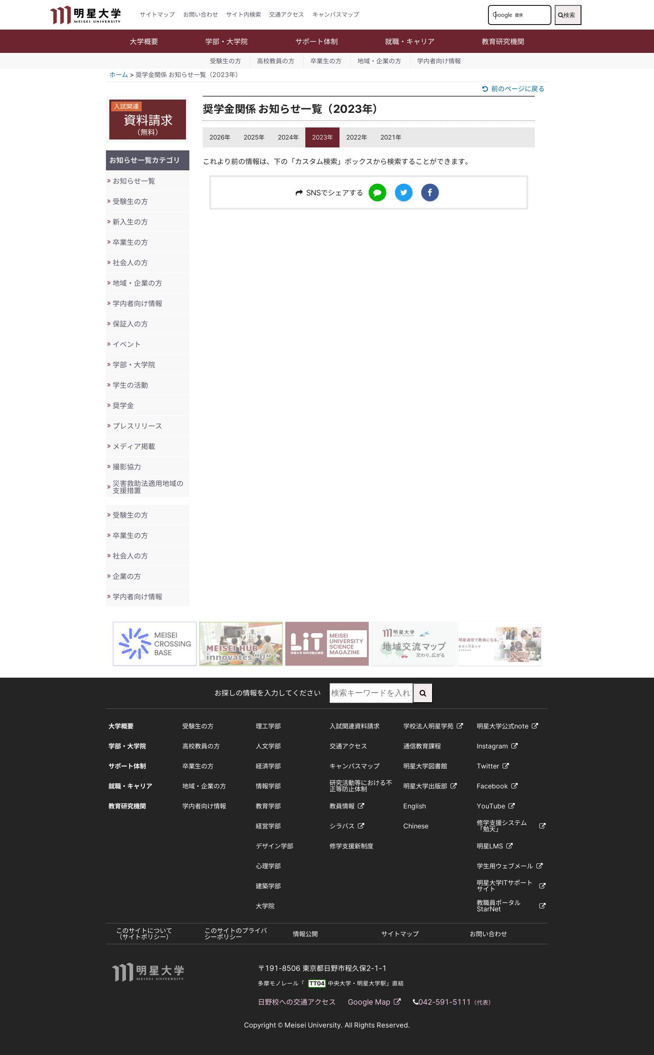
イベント (127, 344)
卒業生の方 (326, 61)
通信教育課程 (422, 746)
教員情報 (347, 806)
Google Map (374, 1001)
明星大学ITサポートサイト (511, 886)
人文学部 (268, 746)
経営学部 (268, 826)
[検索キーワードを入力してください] (519, 15)
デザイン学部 (274, 846)
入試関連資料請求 (355, 726)
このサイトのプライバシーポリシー (235, 934)
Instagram (497, 746)
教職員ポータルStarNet (511, 906)
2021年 (390, 137)
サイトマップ (157, 14)
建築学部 (268, 886)
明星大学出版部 (430, 786)
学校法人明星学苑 (433, 726)
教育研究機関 (503, 41)
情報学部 (268, 786)
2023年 (322, 137)
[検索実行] (423, 693)
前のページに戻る (513, 88)
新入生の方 (130, 221)
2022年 (356, 137)
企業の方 (127, 576)
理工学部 (268, 726)
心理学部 (268, 866)
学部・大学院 (226, 41)
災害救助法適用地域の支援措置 (148, 487)
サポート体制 (316, 41)
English (414, 806)
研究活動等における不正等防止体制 (361, 786)
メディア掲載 (134, 446)
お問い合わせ (200, 14)
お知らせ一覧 (134, 181)
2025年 (254, 137)
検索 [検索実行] (566, 15)
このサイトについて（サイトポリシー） (144, 934)
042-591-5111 (456, 1001)
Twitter (493, 766)
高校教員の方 (275, 61)
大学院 (265, 906)
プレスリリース (137, 425)
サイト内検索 (243, 14)
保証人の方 (130, 323)
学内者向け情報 (439, 61)
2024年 (288, 137)
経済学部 (268, 766)
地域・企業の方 (379, 61)
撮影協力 (127, 466)
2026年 (219, 137)
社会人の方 (130, 262)
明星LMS (495, 846)
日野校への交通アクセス (297, 1001)
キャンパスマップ (335, 14)
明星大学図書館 (425, 766)
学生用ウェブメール (510, 866)
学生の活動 (130, 385)
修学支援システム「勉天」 (511, 826)
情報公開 (305, 934)
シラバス (347, 826)
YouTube (496, 806)
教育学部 (268, 806)
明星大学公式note (507, 726)
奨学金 (123, 405)
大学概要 (144, 41)
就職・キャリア (410, 41)
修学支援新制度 (351, 846)
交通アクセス (286, 14)
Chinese (415, 826)
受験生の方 (225, 61)
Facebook (497, 786)
